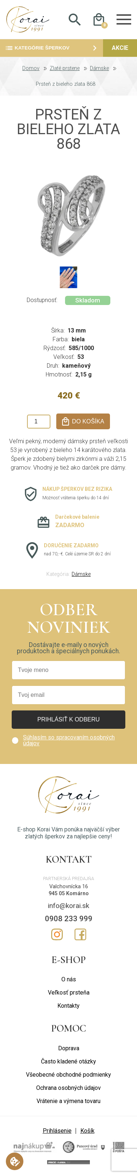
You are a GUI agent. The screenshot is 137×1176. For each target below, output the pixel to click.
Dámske (99, 68)
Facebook (80, 934)
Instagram (57, 934)
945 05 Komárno (69, 893)
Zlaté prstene (65, 68)
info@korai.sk (68, 905)
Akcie (120, 47)
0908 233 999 (68, 918)
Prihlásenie (57, 1130)
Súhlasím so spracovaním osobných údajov (69, 740)
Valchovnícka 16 (68, 886)
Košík (87, 1130)
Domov (30, 68)
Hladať (75, 19)
